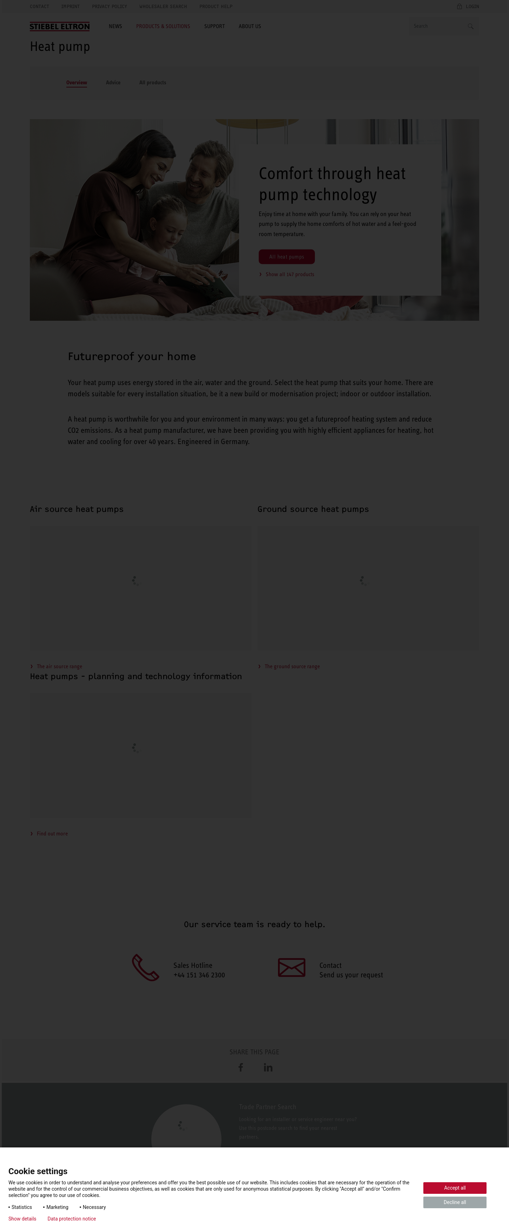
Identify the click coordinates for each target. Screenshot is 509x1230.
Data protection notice (72, 1219)
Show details (22, 1219)
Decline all (455, 1202)
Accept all (455, 1188)
